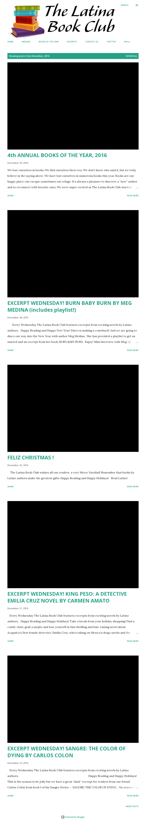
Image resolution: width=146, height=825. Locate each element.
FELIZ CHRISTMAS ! (30, 457)
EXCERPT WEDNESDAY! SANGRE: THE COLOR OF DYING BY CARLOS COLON (66, 752)
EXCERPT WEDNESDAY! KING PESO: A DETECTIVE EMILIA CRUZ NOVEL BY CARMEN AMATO (67, 597)
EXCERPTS (72, 41)
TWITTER (111, 41)
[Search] (124, 5)
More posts (132, 806)
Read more (133, 195)
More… (127, 41)
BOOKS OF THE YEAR (49, 41)
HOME (10, 41)
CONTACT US (91, 41)
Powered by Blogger (73, 817)
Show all (131, 56)
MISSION (26, 41)
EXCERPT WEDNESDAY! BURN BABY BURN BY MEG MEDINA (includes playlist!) (69, 306)
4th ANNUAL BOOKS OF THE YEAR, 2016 (57, 155)
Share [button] (10, 195)
